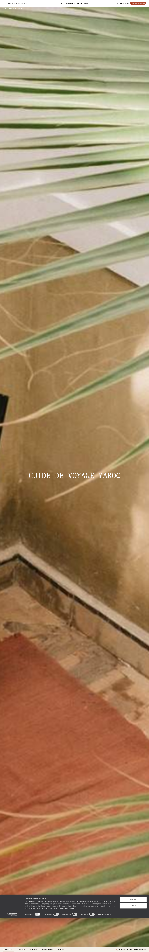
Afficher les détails (104, 948)
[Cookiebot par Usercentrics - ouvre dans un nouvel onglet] (12, 948)
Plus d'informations (67, 942)
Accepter (133, 933)
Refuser (133, 939)
